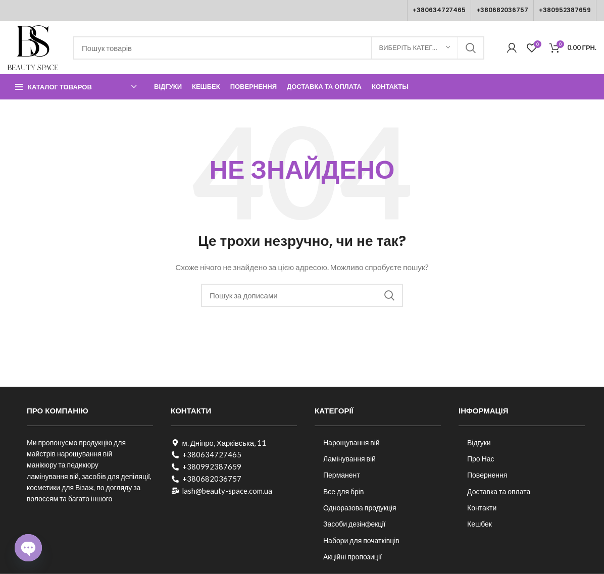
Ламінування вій (349, 458)
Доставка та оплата (498, 491)
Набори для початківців (361, 540)
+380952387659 (565, 10)
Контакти (481, 507)
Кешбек (479, 523)
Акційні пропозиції (352, 556)
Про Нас (480, 458)
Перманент (341, 475)
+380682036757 (502, 10)
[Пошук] (278, 48)
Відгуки (479, 442)
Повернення (487, 475)
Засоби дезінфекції (354, 523)
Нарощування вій (351, 442)
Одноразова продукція (359, 507)
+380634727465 (439, 10)
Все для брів (343, 491)
